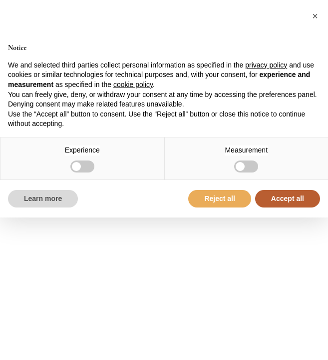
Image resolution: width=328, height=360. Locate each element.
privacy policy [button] (266, 65)
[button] (315, 16)
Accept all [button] (287, 198)
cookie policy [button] (133, 84)
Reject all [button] (219, 198)
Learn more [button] (43, 198)
